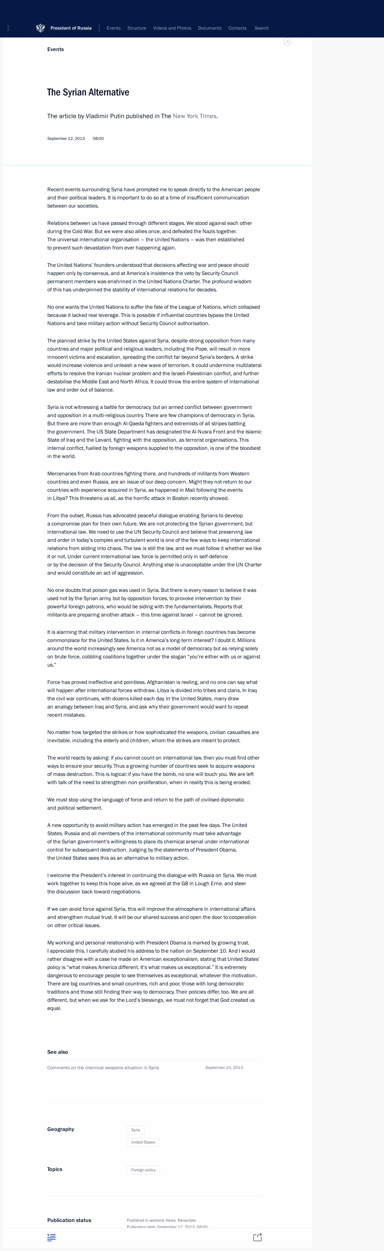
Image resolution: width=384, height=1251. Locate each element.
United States (143, 1142)
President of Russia (71, 9)
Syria (135, 1130)
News (170, 1220)
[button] (10, 9)
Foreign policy (143, 1170)
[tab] (51, 1237)
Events (55, 49)
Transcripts (186, 1220)
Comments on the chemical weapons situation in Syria (103, 1067)
